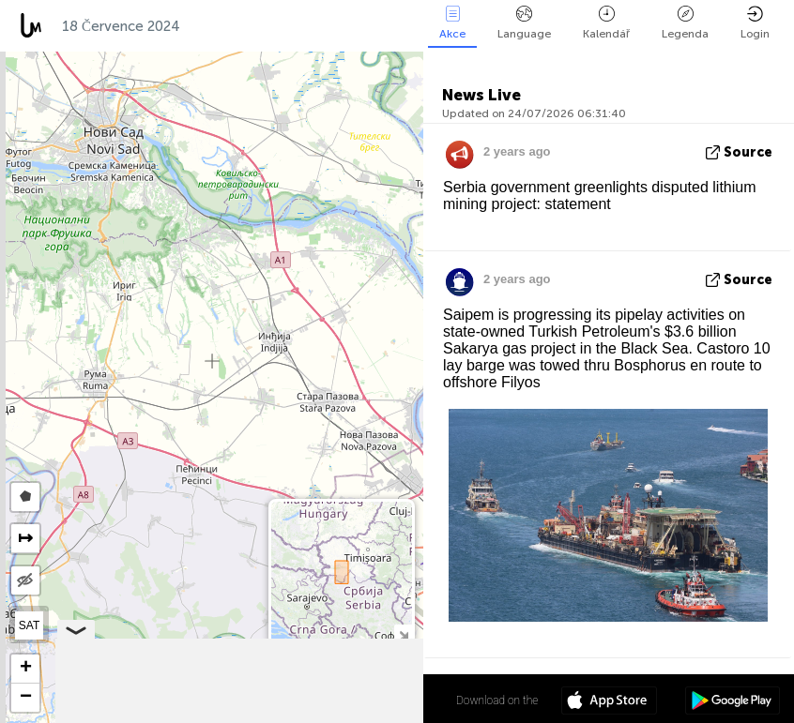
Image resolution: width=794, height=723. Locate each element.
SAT (29, 625)
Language (524, 23)
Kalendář (606, 23)
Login (755, 23)
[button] (25, 669)
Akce (452, 23)
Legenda (685, 23)
